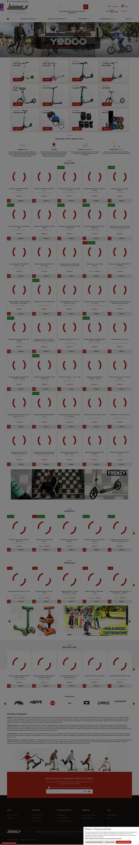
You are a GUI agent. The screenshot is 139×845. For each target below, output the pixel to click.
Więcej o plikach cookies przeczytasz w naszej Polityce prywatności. (103, 838)
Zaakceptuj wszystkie (123, 842)
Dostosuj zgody (110, 842)
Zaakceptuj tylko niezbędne (94, 842)
